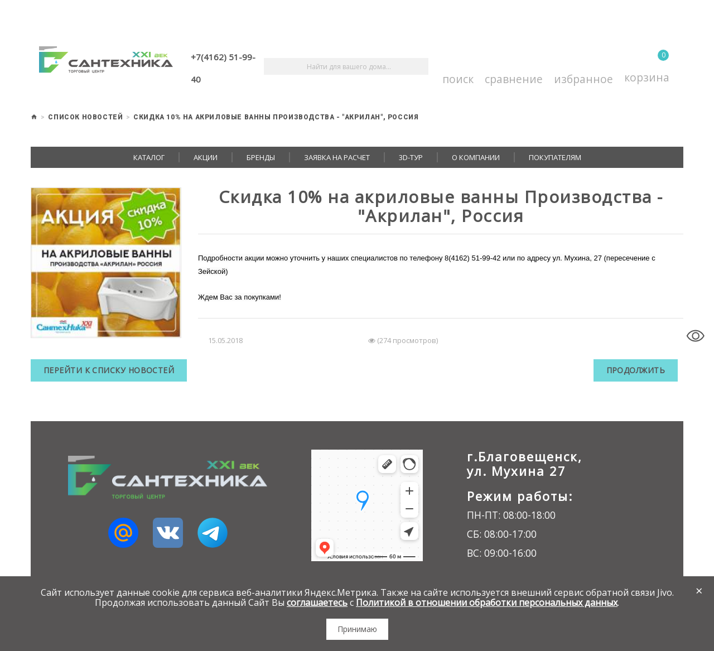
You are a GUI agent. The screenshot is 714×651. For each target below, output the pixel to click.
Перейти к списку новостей (109, 370)
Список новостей (85, 117)
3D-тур (411, 157)
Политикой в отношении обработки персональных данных (486, 602)
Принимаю (357, 629)
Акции (206, 157)
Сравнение (514, 66)
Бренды (261, 157)
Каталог (149, 157)
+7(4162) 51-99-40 (223, 68)
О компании (476, 157)
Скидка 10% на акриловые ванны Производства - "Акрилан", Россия (275, 117)
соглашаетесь (317, 602)
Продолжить (635, 370)
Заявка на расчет (337, 157)
